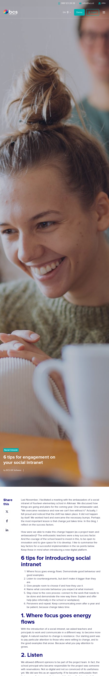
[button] (104, 12)
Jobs (102, 3)
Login (92, 12)
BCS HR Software (13, 470)
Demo (79, 12)
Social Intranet (11, 450)
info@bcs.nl (86, 3)
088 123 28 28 (66, 3)
